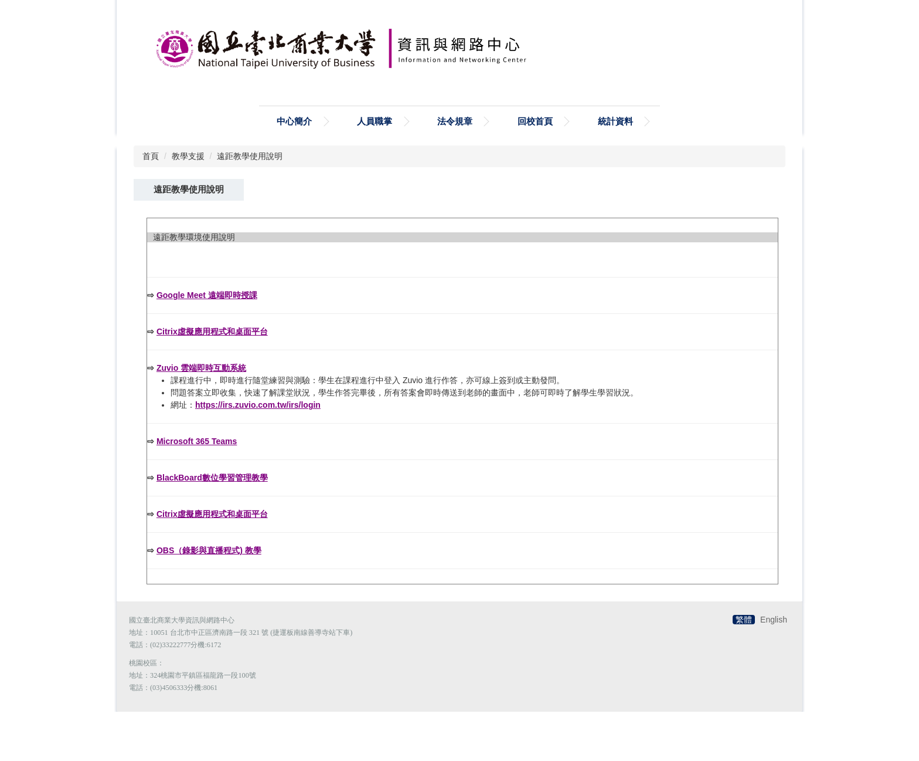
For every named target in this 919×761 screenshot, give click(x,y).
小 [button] (724, 253)
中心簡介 (294, 150)
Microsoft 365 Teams (196, 490)
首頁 (150, 185)
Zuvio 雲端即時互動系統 (201, 417)
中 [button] (747, 253)
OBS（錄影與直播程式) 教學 (208, 599)
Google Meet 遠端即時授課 (206, 344)
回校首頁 (535, 150)
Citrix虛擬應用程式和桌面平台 (212, 380)
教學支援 (188, 185)
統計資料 (615, 150)
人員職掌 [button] (374, 150)
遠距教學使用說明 (249, 185)
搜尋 (266, 99)
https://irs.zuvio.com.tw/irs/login (258, 454)
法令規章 (454, 150)
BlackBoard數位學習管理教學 (212, 527)
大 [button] (769, 253)
